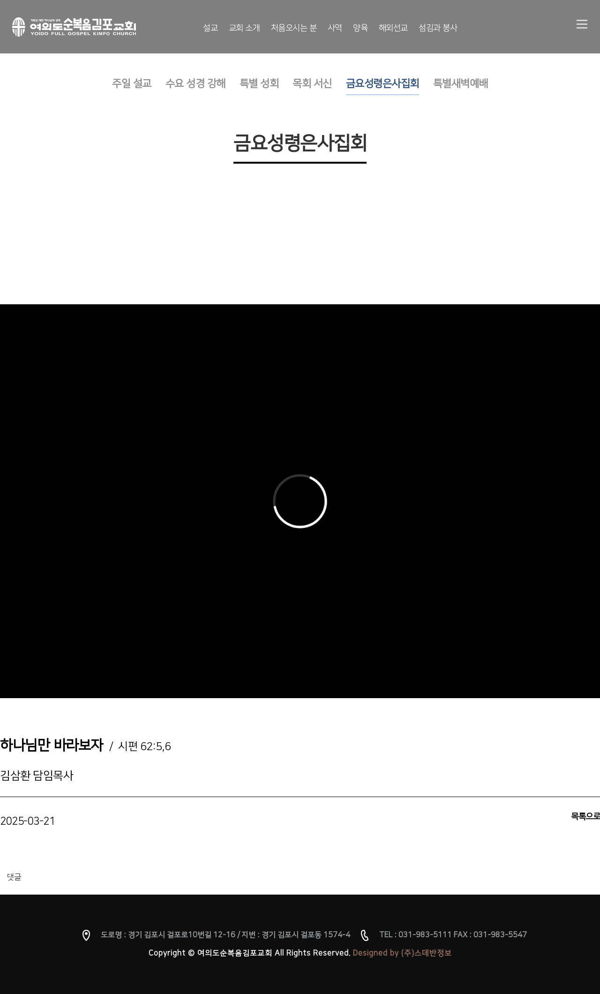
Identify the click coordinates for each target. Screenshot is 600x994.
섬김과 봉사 (438, 28)
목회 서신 (312, 84)
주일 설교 (131, 84)
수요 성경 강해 (195, 84)
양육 (360, 28)
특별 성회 (259, 84)
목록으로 (585, 816)
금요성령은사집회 (382, 84)
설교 (210, 28)
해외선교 (393, 28)
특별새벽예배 (460, 84)
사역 (335, 28)
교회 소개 (244, 28)
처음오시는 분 (294, 28)
